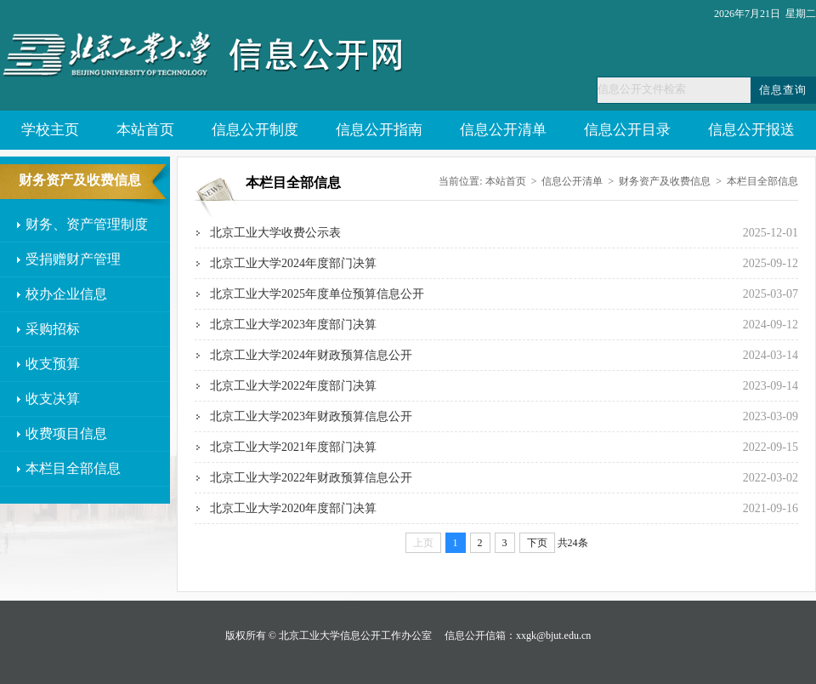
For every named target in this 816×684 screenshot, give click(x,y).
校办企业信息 (66, 294)
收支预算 (53, 363)
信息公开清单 (503, 130)
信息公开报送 (751, 130)
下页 (537, 543)
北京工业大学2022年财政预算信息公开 (311, 477)
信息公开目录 (627, 130)
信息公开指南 (379, 130)
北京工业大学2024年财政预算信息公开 (311, 355)
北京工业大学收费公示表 (275, 232)
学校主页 (50, 130)
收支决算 (53, 398)
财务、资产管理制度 (87, 224)
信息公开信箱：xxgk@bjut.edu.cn (518, 635)
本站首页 (145, 130)
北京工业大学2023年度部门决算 (293, 324)
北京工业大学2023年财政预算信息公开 (311, 416)
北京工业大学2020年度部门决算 (293, 508)
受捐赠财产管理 (73, 259)
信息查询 (783, 89)
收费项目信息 (66, 433)
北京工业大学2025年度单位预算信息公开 (317, 294)
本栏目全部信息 (73, 468)
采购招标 (53, 329)
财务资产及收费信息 (665, 181)
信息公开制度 (255, 130)
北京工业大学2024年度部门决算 (293, 263)
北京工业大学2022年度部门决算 (293, 385)
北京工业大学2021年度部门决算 (293, 447)
